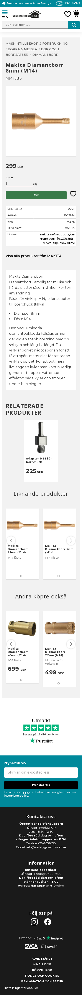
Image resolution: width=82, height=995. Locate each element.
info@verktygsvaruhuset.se (46, 847)
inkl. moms (72, 3)
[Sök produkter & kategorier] (41, 25)
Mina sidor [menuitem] (42, 964)
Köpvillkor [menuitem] (42, 970)
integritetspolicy (16, 795)
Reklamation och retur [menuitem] (42, 981)
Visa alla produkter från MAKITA (34, 256)
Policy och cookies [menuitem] (42, 975)
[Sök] (74, 25)
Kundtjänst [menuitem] (42, 958)
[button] (6, 13)
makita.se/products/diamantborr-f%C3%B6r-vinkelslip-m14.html (57, 238)
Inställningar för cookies (21, 988)
